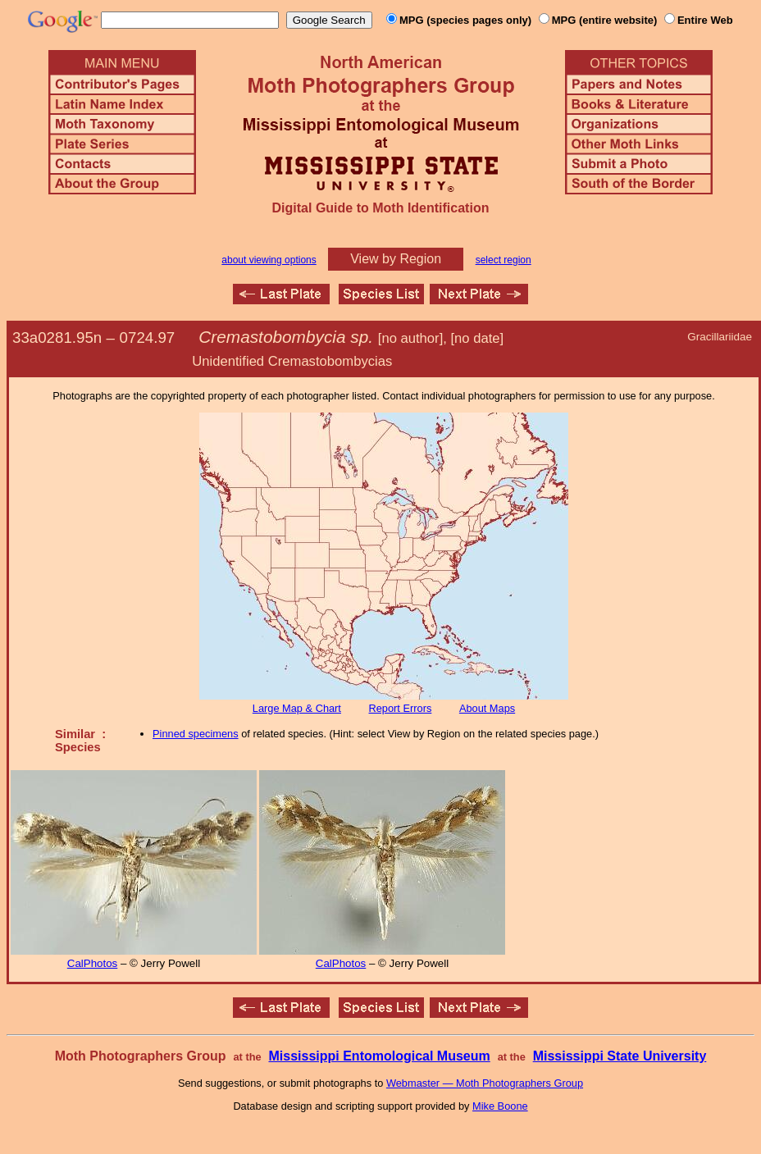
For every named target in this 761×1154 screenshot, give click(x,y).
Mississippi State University (620, 1056)
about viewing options (268, 260)
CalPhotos (92, 963)
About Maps (487, 708)
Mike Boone (500, 1106)
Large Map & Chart (297, 708)
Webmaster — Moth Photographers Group (484, 1083)
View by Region (395, 259)
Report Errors (400, 708)
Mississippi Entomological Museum (379, 1056)
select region (503, 260)
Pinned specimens (196, 734)
